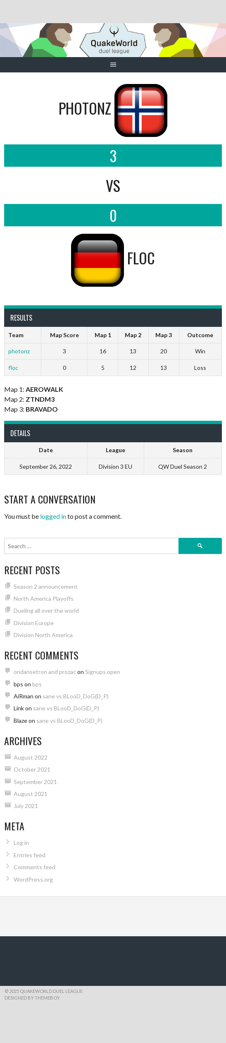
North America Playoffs (44, 598)
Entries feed (29, 854)
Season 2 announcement (46, 586)
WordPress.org (33, 879)
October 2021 (32, 769)
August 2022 (31, 757)
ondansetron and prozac (45, 671)
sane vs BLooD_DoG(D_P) (76, 696)
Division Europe (34, 622)
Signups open (102, 671)
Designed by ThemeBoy (32, 997)
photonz (19, 351)
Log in (21, 842)
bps (37, 684)
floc (13, 367)
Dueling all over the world (46, 610)
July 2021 (26, 805)
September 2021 (35, 781)
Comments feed (34, 866)
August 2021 (31, 793)
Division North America (43, 634)
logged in (53, 516)
